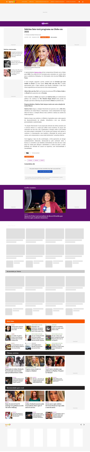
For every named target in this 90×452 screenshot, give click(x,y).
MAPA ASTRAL (24, 1)
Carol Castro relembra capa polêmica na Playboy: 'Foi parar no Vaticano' (55, 370)
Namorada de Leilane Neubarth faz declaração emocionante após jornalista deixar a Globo (14, 370)
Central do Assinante (71, 1)
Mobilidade (34, 343)
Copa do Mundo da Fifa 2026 (37, 334)
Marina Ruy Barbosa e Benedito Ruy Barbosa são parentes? (18, 415)
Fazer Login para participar (45, 171)
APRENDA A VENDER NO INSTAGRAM (57, 1)
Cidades (12, 334)
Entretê (42, 160)
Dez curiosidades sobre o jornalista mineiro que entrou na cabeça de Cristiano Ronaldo (59, 415)
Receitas (12, 343)
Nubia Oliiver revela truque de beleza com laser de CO (58, 380)
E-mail (79, 1)
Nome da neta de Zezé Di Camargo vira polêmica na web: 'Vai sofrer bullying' (14, 405)
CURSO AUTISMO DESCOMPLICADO (42, 1)
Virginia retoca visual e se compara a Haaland (33, 370)
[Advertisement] (75, 380)
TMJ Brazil (30, 160)
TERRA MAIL (31, 1)
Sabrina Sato (38, 72)
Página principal (12, 2)
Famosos (36, 160)
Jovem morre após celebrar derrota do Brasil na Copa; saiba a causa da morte (55, 405)
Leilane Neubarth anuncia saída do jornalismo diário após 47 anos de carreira (34, 405)
